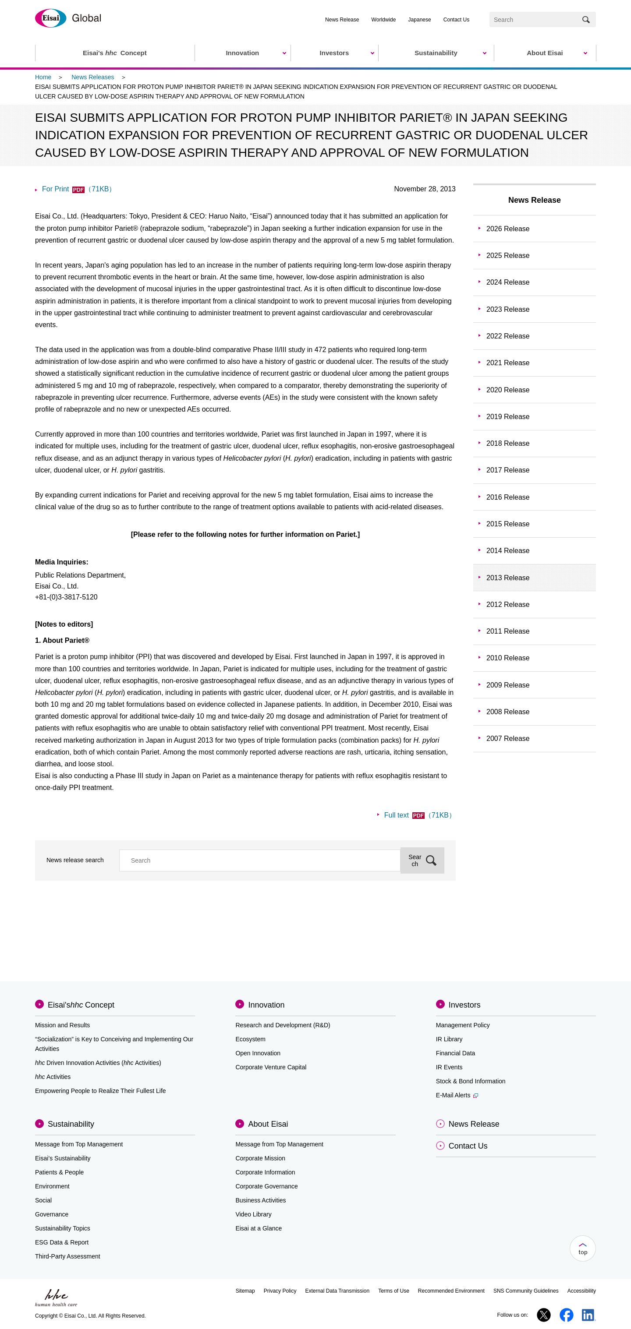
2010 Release (508, 658)
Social (43, 1200)
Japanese (419, 20)
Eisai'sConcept (81, 1005)
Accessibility (581, 1291)
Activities (53, 1076)
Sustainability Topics (62, 1228)
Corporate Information (265, 1172)
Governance (51, 1214)
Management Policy (463, 1025)
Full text (420, 815)
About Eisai (268, 1124)
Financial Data (455, 1053)
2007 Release (508, 738)
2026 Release (508, 229)
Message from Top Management (79, 1144)
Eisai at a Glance (258, 1228)
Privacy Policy (280, 1291)
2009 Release (508, 685)
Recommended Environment (451, 1291)
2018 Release (508, 443)
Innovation (266, 1005)
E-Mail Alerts (457, 1095)
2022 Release (508, 336)
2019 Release (508, 416)
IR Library (449, 1039)
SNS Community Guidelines (526, 1291)
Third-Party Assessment (67, 1256)
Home (43, 77)
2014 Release (508, 550)
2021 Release (508, 363)
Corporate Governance (266, 1186)
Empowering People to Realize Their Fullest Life (100, 1090)
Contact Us (456, 20)
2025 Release (508, 255)
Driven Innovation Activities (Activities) (98, 1062)
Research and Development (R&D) (282, 1025)
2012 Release (508, 604)
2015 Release (508, 524)
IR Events (449, 1067)
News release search (75, 860)
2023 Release (508, 309)
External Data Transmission (337, 1291)
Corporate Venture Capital (270, 1067)
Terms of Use (393, 1291)
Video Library (253, 1214)
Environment (52, 1186)
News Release (342, 20)
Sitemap (245, 1291)
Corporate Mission (260, 1158)
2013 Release (508, 578)
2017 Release (508, 470)
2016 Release (508, 497)
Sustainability (71, 1124)
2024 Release (508, 282)
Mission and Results (62, 1025)
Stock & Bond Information (471, 1081)
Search (415, 860)
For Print (79, 189)
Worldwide (384, 20)
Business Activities (260, 1200)
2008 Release (508, 712)
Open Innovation (257, 1053)
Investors (465, 1005)
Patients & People (59, 1172)
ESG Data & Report (62, 1242)
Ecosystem (250, 1039)
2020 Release (508, 390)
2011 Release (508, 631)
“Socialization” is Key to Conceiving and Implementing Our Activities (114, 1044)
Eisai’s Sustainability (63, 1158)
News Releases (92, 77)
